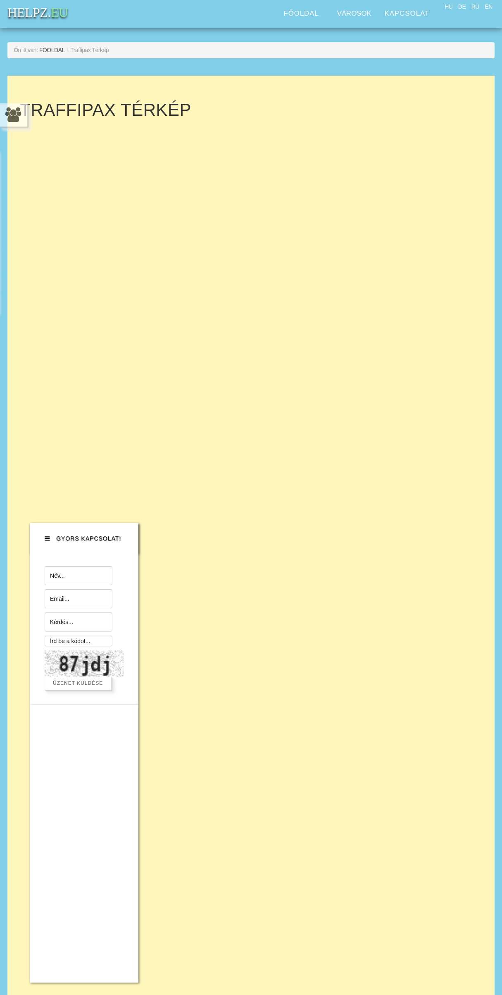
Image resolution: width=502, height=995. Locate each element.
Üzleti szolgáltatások (70, 758)
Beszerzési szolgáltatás (76, 663)
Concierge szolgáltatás (75, 731)
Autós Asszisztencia (69, 635)
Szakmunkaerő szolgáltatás (84, 676)
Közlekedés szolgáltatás (77, 649)
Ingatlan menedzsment (75, 772)
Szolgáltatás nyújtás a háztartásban (73, 710)
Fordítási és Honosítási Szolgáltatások (75, 792)
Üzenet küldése (422, 248)
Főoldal (301, 13)
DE (462, 6)
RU (475, 6)
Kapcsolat (407, 13)
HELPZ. (411, 663)
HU (448, 6)
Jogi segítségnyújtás (70, 744)
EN (488, 6)
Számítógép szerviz (69, 690)
